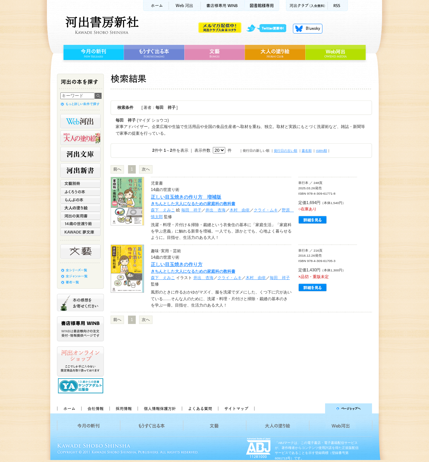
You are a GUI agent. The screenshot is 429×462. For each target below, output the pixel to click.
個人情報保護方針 (159, 408)
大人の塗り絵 (275, 53)
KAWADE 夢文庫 (80, 232)
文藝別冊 (80, 184)
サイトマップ (236, 408)
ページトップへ (316, 408)
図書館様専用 (262, 5)
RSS (338, 5)
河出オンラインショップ (80, 361)
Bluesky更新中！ (307, 28)
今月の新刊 (93, 53)
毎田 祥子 (191, 210)
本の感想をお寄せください (80, 302)
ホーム (156, 5)
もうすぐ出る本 (154, 53)
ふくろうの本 (80, 192)
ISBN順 (321, 150)
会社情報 (95, 408)
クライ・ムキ (266, 210)
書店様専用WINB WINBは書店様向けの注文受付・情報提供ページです (80, 328)
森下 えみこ (163, 210)
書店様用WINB (223, 5)
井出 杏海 (215, 210)
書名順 (307, 150)
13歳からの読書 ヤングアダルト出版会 (81, 385)
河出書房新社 (101, 25)
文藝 (214, 53)
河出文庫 (80, 154)
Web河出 (185, 5)
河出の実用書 (80, 216)
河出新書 (80, 170)
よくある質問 (200, 408)
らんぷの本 (80, 200)
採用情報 (123, 408)
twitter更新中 (268, 28)
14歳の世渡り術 (80, 224)
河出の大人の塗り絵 (80, 137)
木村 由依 (240, 210)
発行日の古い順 (285, 150)
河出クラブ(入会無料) (307, 5)
